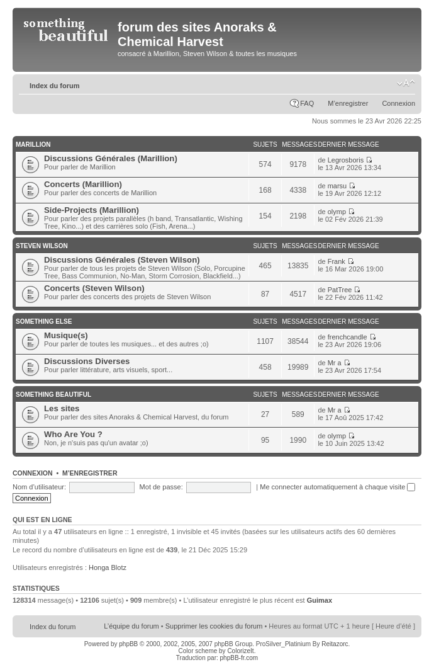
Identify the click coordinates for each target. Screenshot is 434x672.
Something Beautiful (53, 394)
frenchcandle (347, 337)
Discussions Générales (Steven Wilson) (122, 260)
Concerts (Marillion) (83, 184)
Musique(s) (66, 335)
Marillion (33, 144)
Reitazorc (334, 644)
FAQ (307, 103)
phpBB (128, 644)
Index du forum (54, 85)
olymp (337, 211)
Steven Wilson (42, 245)
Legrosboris (346, 160)
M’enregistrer (348, 103)
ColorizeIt (240, 650)
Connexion (398, 103)
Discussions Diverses (87, 361)
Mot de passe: (161, 487)
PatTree (340, 289)
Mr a (335, 363)
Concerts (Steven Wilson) (94, 288)
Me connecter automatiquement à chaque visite (337, 487)
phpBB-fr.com (239, 657)
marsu (337, 186)
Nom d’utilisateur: (39, 487)
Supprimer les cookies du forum (214, 626)
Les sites (61, 408)
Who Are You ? (73, 434)
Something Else (44, 321)
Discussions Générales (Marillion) (110, 158)
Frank (336, 261)
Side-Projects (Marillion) (91, 210)
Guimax (319, 600)
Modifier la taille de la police (406, 83)
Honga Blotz (107, 567)
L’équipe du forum (131, 626)
